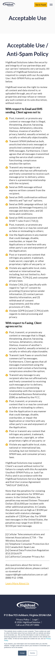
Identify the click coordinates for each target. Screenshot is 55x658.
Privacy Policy (22, 619)
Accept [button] (22, 653)
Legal (34, 619)
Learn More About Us (17, 583)
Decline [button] (32, 653)
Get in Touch (41, 5)
